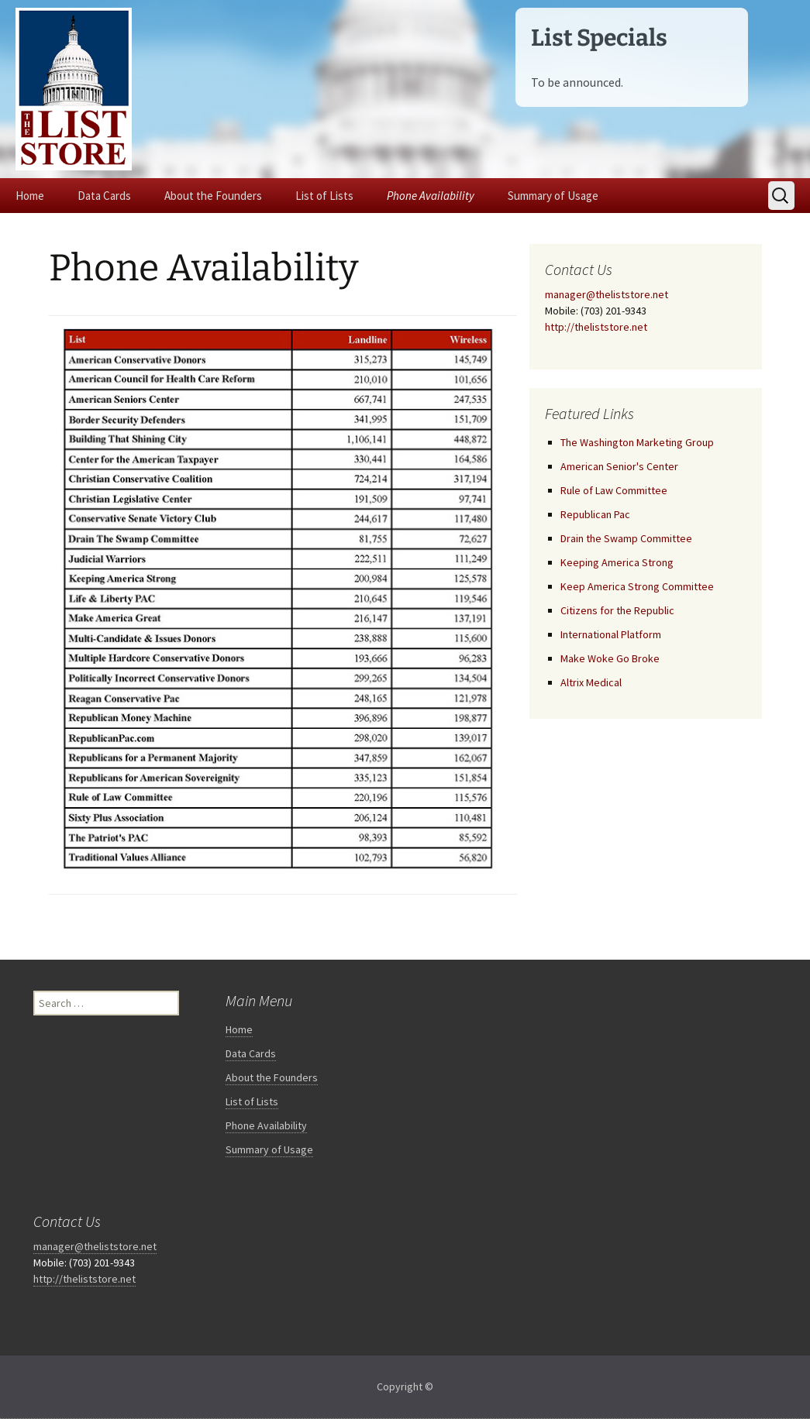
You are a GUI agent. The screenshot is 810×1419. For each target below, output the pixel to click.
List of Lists (324, 195)
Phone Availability (430, 195)
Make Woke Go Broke (610, 658)
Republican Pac (595, 514)
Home (30, 195)
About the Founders (213, 195)
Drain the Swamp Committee (626, 538)
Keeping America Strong (617, 562)
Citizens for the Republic (617, 610)
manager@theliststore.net (606, 294)
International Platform (610, 634)
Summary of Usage (553, 195)
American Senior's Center (619, 466)
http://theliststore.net (596, 327)
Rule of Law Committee (613, 490)
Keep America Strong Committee (637, 586)
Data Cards (104, 195)
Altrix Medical (591, 682)
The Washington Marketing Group (637, 442)
